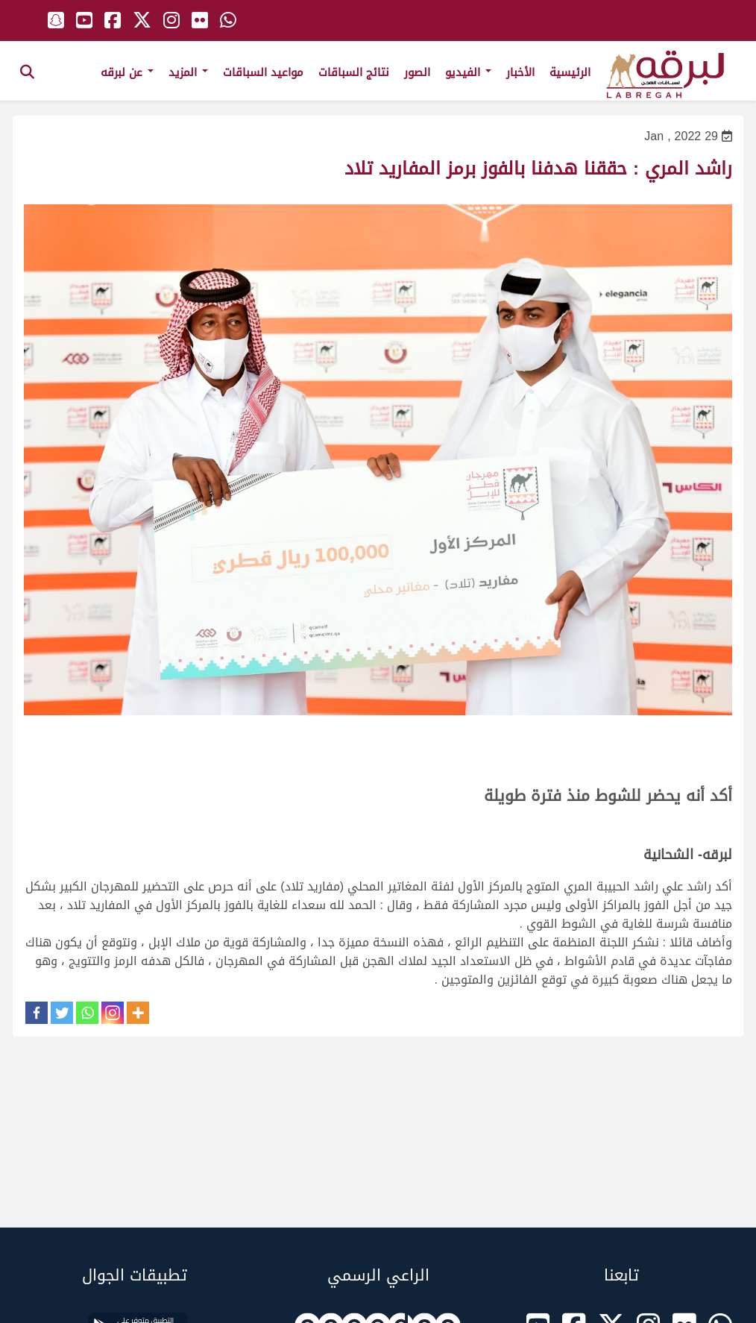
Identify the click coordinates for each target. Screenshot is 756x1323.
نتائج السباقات (353, 72)
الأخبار (520, 72)
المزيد (188, 72)
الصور (417, 72)
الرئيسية (569, 72)
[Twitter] (62, 1013)
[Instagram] (112, 1013)
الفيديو (468, 72)
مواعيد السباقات (263, 72)
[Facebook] (36, 1013)
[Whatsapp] (87, 1013)
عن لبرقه (127, 72)
